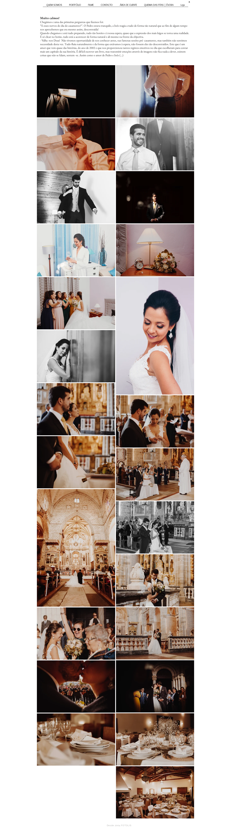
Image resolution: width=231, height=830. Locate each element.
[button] (189, 2)
